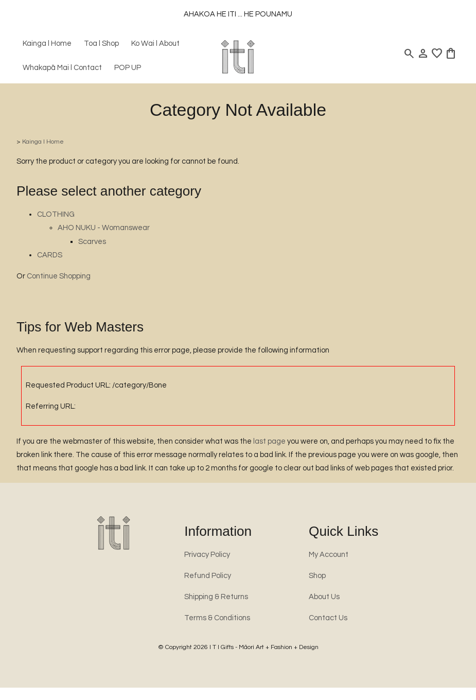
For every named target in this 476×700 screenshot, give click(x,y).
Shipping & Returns (216, 597)
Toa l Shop (101, 43)
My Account (328, 554)
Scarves (92, 242)
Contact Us (328, 618)
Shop (317, 576)
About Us (324, 597)
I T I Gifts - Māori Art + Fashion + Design (264, 647)
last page (269, 441)
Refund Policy (207, 576)
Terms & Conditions (217, 618)
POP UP (127, 68)
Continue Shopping (59, 276)
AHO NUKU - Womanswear (104, 228)
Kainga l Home (47, 43)
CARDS (49, 255)
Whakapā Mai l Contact (62, 68)
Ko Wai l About (155, 43)
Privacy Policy (207, 554)
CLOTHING (56, 214)
